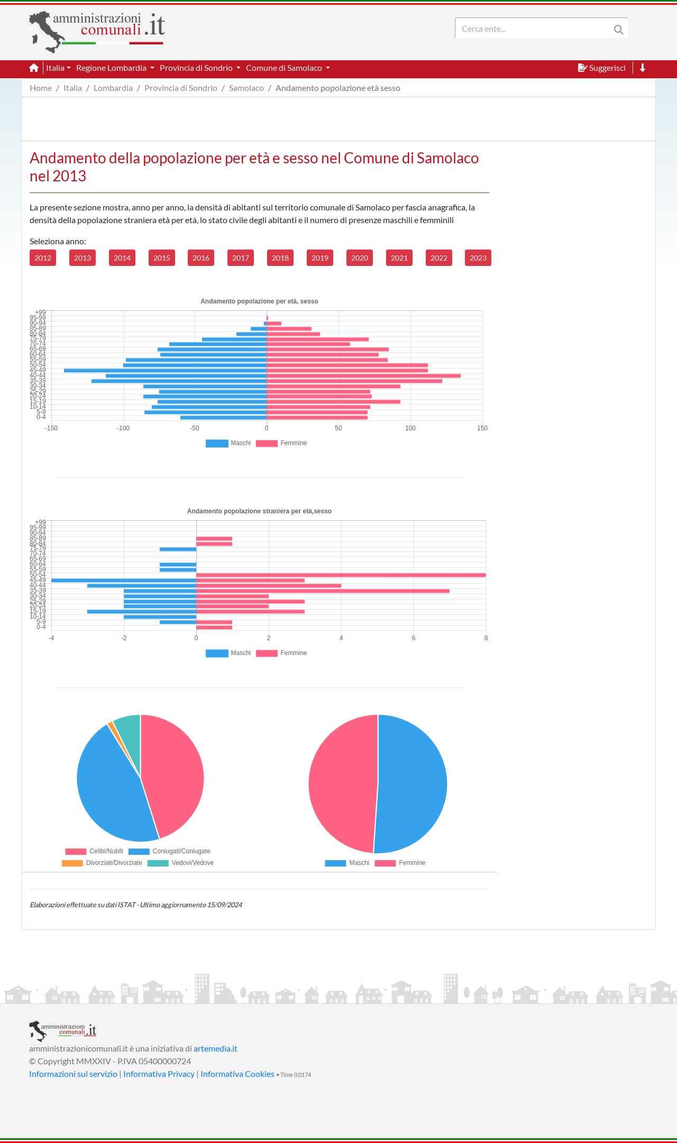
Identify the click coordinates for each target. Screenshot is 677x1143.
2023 (478, 257)
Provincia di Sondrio (180, 87)
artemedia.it (215, 1048)
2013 (82, 257)
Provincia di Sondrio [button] (197, 67)
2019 (320, 257)
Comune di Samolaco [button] (285, 67)
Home (41, 87)
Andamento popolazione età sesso (338, 87)
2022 (439, 257)
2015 (161, 257)
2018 (280, 257)
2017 (240, 257)
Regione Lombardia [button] (112, 67)
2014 (122, 257)
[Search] (534, 28)
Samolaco (246, 87)
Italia (72, 87)
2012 (42, 257)
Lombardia (113, 87)
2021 (399, 257)
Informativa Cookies (237, 1073)
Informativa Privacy (159, 1073)
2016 (201, 257)
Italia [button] (55, 67)
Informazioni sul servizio (73, 1073)
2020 (359, 257)
